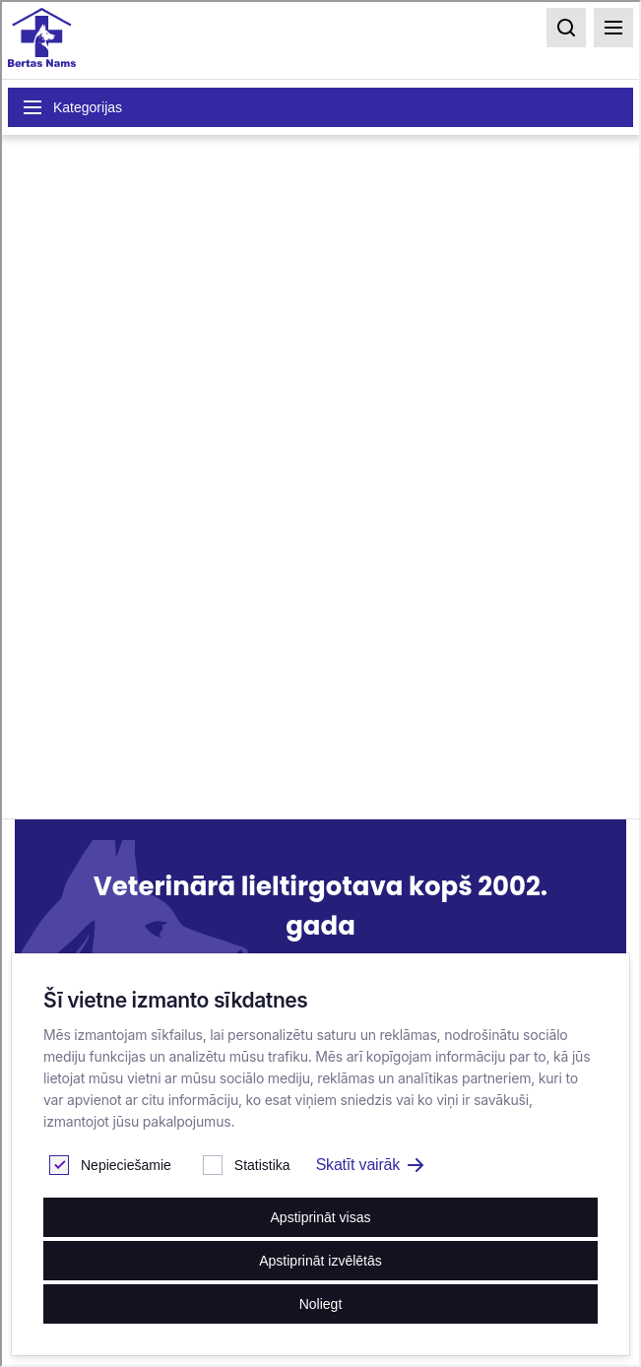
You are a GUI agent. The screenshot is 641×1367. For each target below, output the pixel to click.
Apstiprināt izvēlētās (320, 1261)
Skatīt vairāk (369, 1164)
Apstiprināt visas (321, 1217)
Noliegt (321, 1304)
